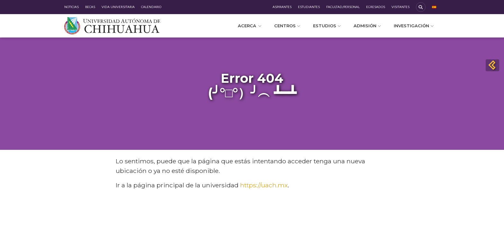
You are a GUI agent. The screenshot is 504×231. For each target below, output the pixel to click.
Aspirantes (282, 7)
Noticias (71, 7)
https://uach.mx (264, 185)
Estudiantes (309, 7)
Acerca (249, 25)
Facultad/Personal (343, 7)
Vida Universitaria (118, 7)
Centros (287, 25)
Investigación (414, 25)
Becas (90, 7)
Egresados (375, 7)
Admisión (367, 25)
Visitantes (401, 7)
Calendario (151, 7)
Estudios (327, 25)
